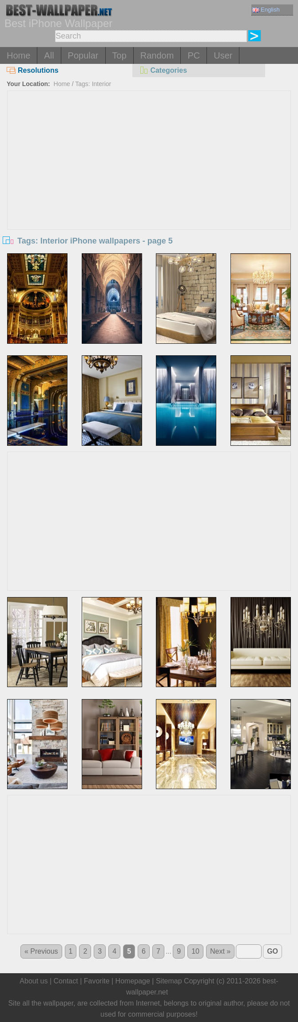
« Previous (41, 951)
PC (193, 55)
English (266, 9)
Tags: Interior (93, 83)
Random (157, 55)
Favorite (97, 981)
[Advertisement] (149, 157)
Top (119, 55)
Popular (83, 55)
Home (18, 55)
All (49, 55)
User (223, 55)
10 (195, 951)
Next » (220, 951)
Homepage (132, 981)
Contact (66, 981)
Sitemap (169, 981)
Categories (163, 70)
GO (272, 951)
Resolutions (33, 70)
